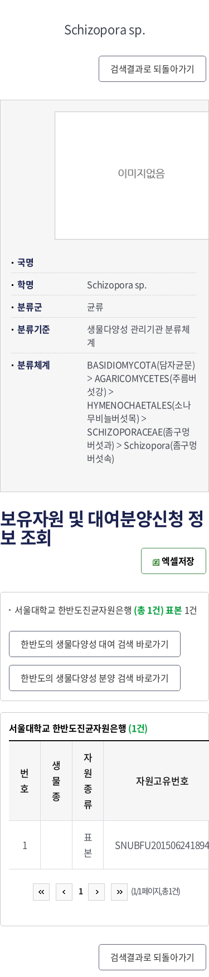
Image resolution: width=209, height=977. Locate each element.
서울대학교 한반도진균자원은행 (89, 609)
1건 (181, 609)
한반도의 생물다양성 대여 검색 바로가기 (95, 643)
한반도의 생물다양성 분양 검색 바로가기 (95, 677)
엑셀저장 (174, 560)
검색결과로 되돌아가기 (152, 68)
